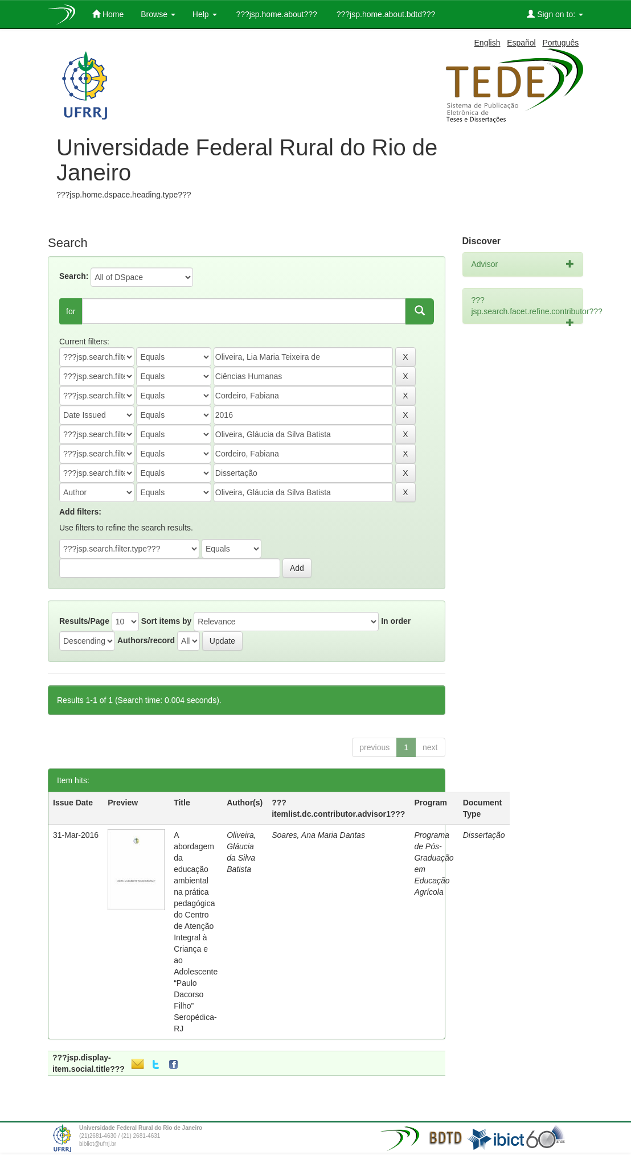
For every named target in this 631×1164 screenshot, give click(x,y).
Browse (158, 14)
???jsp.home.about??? (275, 14)
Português (560, 42)
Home (108, 14)
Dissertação (484, 835)
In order (396, 621)
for (70, 311)
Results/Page (84, 621)
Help (204, 14)
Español (521, 42)
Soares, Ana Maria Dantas (318, 835)
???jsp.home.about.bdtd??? (384, 14)
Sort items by (166, 621)
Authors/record (146, 640)
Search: (73, 276)
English (487, 42)
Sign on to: (555, 14)
